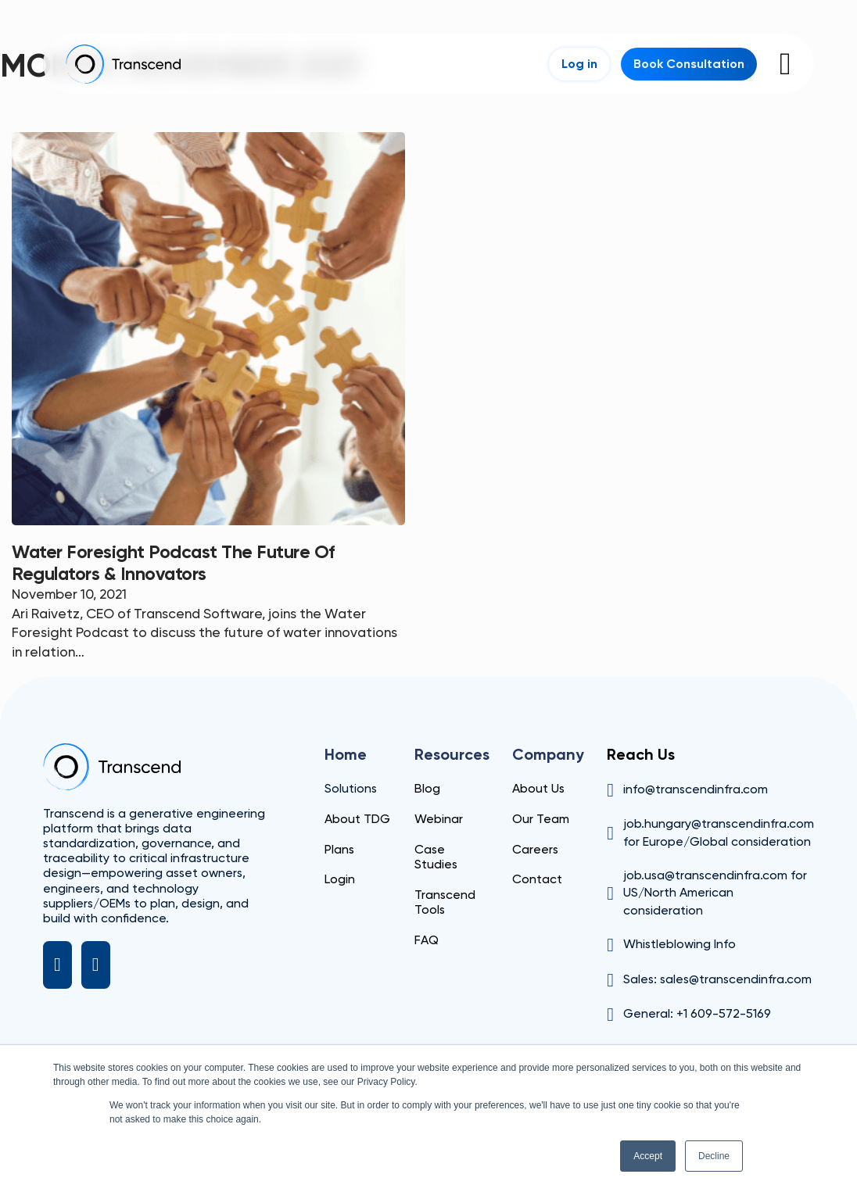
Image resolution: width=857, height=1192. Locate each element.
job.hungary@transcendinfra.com (718, 823)
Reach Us (641, 754)
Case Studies (435, 857)
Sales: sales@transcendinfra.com (717, 979)
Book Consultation (688, 63)
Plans (339, 849)
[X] (95, 965)
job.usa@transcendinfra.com (705, 875)
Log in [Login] (579, 63)
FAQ (426, 939)
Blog (427, 788)
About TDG (357, 818)
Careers (535, 849)
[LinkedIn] (57, 965)
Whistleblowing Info (679, 943)
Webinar (438, 818)
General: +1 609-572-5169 (697, 1013)
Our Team (540, 818)
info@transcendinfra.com (695, 789)
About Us (538, 788)
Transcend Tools (444, 902)
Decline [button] (714, 1156)
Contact (537, 879)
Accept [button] (647, 1156)
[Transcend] (112, 766)
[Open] (785, 64)
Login (340, 879)
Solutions (351, 788)
